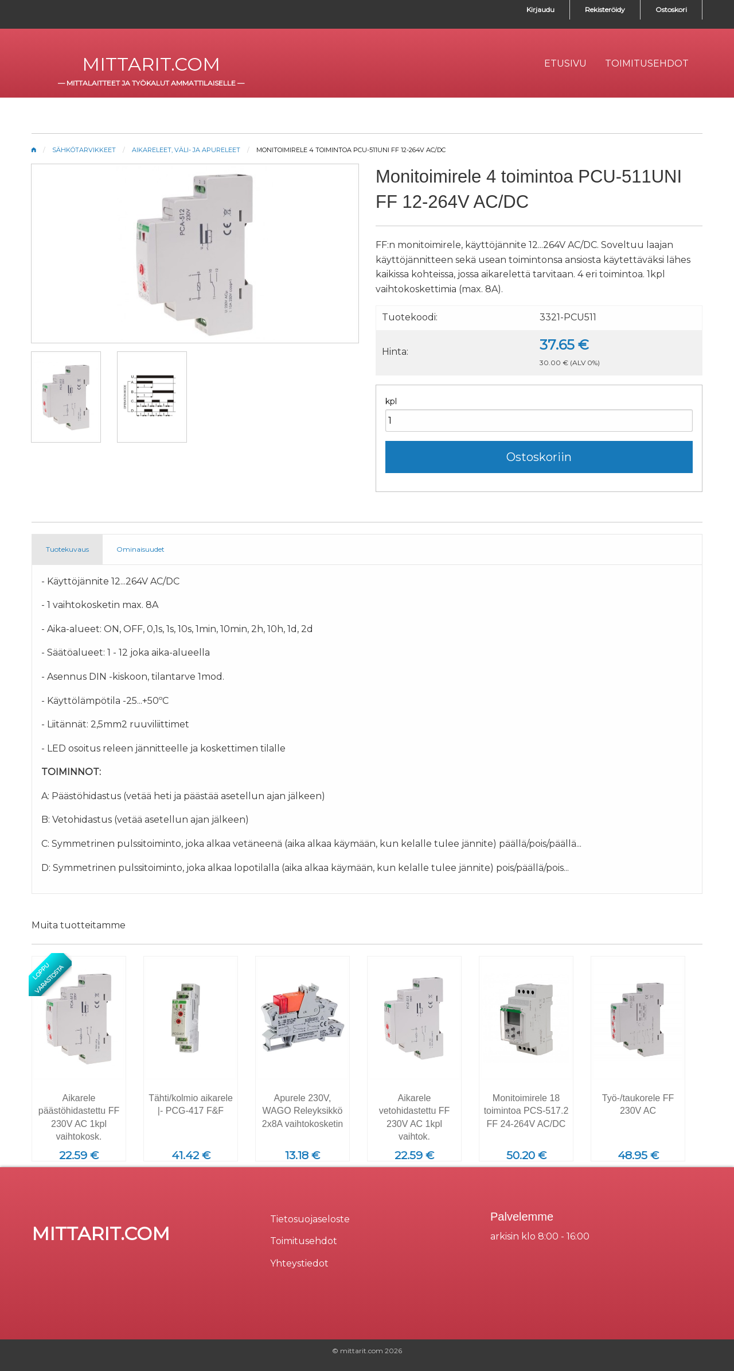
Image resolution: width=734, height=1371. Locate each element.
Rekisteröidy (605, 9)
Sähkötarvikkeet (84, 150)
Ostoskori (671, 9)
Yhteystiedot (299, 1263)
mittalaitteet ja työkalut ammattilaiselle (151, 83)
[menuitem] (565, 64)
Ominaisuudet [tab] (140, 549)
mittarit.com (151, 64)
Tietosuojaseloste (310, 1219)
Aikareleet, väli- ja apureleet (186, 150)
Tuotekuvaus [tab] (67, 549)
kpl (391, 401)
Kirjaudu (540, 9)
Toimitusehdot (303, 1241)
